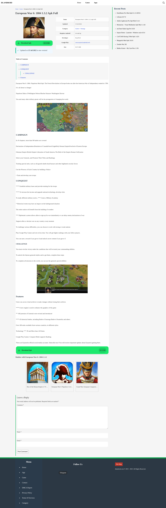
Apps (95, 2)
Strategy (83, 28)
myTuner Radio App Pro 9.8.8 (126, 29)
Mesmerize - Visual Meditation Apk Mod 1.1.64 (131, 25)
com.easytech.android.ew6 (82, 42)
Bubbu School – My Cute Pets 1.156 (127, 48)
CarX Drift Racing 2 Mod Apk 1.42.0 (128, 36)
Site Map (119, 464)
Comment (20, 405)
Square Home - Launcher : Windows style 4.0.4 (131, 32)
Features (23, 77)
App (23, 472)
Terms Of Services (28, 498)
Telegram (63, 473)
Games (87, 2)
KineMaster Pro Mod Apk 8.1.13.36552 (128, 13)
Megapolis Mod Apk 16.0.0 (125, 40)
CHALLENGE (29, 73)
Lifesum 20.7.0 (121, 17)
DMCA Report (27, 488)
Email (19, 440)
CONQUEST (24, 69)
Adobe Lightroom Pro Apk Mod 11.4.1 (128, 21)
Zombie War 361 (122, 44)
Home (79, 2)
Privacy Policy (27, 493)
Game (24, 477)
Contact (24, 483)
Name (19, 432)
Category (25, 503)
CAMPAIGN (24, 65)
